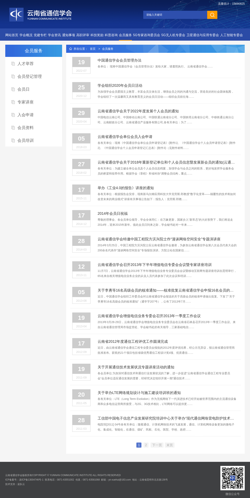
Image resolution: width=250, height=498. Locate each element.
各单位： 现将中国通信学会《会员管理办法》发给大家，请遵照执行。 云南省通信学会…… (155, 66)
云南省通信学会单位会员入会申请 (125, 137)
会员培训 (25, 140)
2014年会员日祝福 (113, 214)
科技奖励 (97, 35)
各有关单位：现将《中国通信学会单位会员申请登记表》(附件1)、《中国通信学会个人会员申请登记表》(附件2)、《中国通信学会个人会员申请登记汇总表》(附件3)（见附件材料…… (167, 145)
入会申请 (25, 115)
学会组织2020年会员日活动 (120, 86)
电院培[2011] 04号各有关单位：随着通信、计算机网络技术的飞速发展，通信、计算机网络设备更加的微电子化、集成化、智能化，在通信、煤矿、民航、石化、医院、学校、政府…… (166, 427)
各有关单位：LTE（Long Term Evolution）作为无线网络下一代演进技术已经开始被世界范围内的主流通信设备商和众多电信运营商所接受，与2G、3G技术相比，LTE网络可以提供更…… (167, 401)
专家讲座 (25, 102)
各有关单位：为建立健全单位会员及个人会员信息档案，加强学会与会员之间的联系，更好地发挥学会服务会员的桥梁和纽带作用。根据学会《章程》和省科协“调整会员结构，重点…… (166, 171)
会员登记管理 (29, 76)
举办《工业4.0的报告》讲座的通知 (126, 188)
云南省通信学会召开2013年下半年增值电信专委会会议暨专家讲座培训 (155, 265)
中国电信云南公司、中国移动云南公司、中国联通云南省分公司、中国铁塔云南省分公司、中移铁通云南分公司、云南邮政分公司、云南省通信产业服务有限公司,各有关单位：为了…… (166, 120)
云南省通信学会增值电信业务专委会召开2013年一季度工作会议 (149, 316)
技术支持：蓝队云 (15, 484)
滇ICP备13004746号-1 (31, 479)
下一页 (157, 445)
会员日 (23, 89)
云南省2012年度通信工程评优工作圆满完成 (133, 342)
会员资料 (25, 127)
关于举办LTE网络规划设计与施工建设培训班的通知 (139, 393)
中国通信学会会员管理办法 (119, 60)
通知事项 (68, 35)
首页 (93, 48)
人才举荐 (25, 63)
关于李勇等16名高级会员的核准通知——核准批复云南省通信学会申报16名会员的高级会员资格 (167, 290)
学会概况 (25, 35)
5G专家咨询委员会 (146, 35)
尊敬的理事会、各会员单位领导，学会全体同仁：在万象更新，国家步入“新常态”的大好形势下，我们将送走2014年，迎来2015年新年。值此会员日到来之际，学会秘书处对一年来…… (165, 222)
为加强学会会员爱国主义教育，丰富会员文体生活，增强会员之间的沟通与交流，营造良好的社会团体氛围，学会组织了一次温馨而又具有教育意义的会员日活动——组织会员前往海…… (166, 94)
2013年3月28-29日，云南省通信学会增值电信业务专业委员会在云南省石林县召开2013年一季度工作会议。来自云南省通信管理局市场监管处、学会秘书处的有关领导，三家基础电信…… (167, 324)
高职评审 (82, 35)
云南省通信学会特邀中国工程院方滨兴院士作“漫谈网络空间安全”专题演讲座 (159, 239)
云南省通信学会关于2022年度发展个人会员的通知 (138, 111)
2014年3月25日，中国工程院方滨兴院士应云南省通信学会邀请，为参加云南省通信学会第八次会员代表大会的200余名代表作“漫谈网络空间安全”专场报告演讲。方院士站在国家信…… (167, 248)
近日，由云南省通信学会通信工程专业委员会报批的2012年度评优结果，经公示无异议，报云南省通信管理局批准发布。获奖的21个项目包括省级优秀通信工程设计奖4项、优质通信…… (166, 350)
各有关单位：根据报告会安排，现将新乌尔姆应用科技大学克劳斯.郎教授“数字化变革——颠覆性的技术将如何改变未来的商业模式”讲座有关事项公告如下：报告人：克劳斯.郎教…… (167, 196)
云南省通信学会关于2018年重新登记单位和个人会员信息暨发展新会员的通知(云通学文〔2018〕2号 (167, 162)
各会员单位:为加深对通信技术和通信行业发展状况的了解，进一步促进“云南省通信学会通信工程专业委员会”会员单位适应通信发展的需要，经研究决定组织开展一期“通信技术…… (164, 376)
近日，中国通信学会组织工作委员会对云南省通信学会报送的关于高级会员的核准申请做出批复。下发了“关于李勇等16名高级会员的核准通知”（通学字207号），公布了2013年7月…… (166, 299)
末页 (169, 445)
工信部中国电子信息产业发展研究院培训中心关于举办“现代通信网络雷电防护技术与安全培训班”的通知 (167, 418)
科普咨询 (111, 35)
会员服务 (125, 35)
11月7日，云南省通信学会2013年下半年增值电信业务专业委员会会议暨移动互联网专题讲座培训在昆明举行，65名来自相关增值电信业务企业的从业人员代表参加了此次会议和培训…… (167, 273)
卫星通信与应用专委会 (202, 35)
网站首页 (11, 35)
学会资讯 (54, 35)
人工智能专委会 (231, 35)
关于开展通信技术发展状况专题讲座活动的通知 (136, 367)
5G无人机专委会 (173, 35)
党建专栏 (40, 35)
